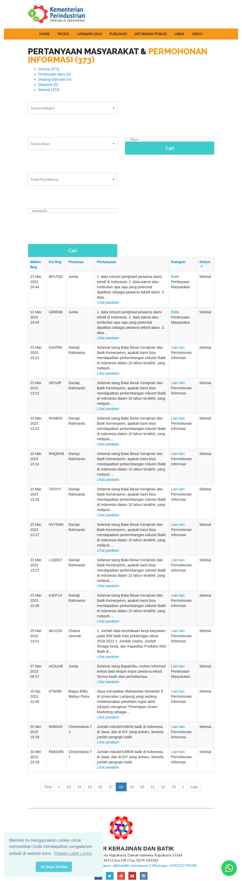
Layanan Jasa (89, 34)
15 (89, 787)
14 (79, 787)
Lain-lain (178, 347)
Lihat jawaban (108, 302)
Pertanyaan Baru (54, 74)
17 (111, 787)
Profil (63, 34)
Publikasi (118, 34)
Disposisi (48, 84)
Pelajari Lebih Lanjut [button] (73, 853)
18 (121, 787)
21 (153, 787)
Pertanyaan (106, 262)
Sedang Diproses (54, 79)
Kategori (178, 262)
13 (69, 787)
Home (44, 34)
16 (100, 787)
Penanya (76, 262)
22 (163, 787)
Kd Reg (55, 262)
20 (142, 787)
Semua (48, 69)
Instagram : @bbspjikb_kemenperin (122, 865)
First (48, 787)
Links (179, 34)
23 (174, 787)
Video (197, 34)
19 (132, 787)
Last (193, 787)
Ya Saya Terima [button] (54, 867)
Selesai (49, 90)
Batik (175, 277)
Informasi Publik (151, 34)
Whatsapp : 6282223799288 (174, 865)
